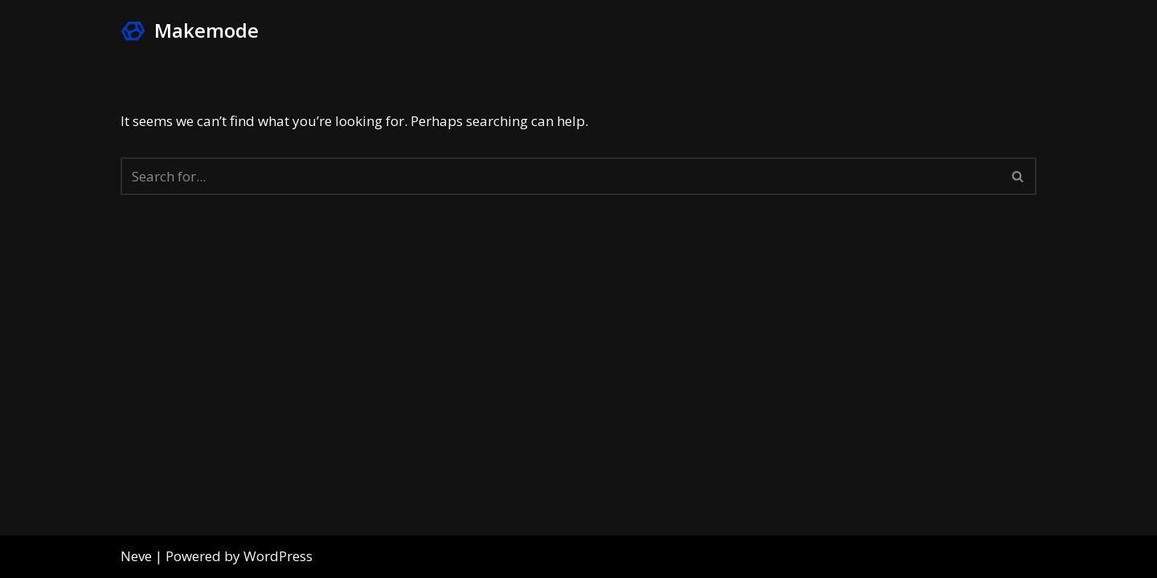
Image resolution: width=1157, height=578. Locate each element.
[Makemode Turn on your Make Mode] (190, 30)
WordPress (278, 556)
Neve (136, 556)
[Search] (560, 176)
